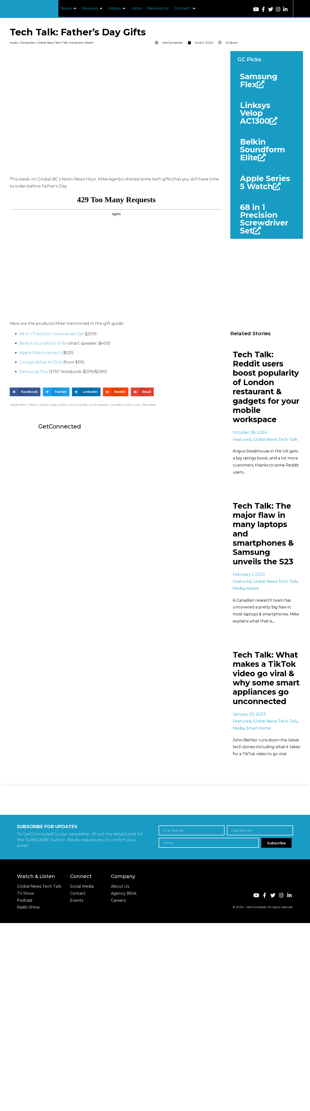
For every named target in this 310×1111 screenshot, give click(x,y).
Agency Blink (124, 893)
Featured (242, 439)
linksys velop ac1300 (53, 404)
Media (238, 588)
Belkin (33, 404)
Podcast (25, 900)
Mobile (252, 588)
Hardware (76, 42)
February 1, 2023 (249, 574)
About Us (120, 886)
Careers (118, 900)
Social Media (82, 886)
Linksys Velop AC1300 (40, 362)
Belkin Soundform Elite (43, 343)
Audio (14, 42)
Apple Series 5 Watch (265, 182)
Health (89, 42)
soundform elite (121, 404)
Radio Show (28, 907)
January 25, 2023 (249, 714)
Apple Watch (19, 404)
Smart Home (258, 728)
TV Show (25, 893)
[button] (68, 8)
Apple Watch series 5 (40, 352)
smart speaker (99, 404)
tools (137, 404)
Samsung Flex (33, 371)
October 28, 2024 (250, 432)
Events (76, 900)
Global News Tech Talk (52, 42)
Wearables (149, 404)
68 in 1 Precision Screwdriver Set (51, 334)
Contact (77, 893)
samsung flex (78, 404)
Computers (27, 42)
